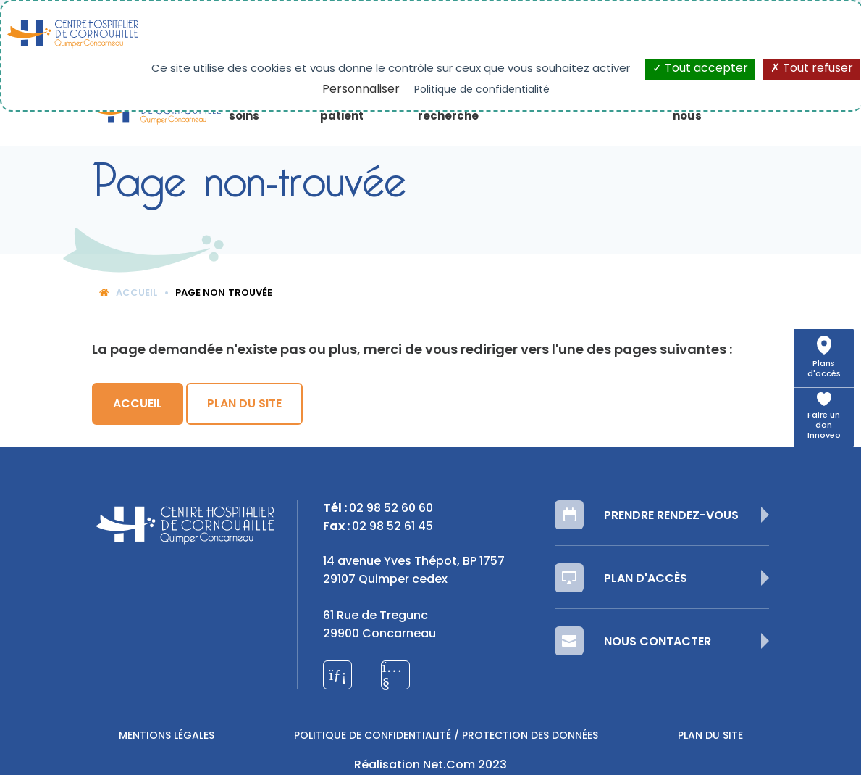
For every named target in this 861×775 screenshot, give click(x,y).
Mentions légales (166, 736)
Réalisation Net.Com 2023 (430, 765)
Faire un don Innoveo (824, 426)
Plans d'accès (824, 369)
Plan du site (244, 404)
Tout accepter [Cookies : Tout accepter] (700, 69)
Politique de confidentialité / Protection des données (446, 736)
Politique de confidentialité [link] (482, 90)
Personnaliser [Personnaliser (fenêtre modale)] (361, 90)
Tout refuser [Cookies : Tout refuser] (811, 69)
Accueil (128, 293)
